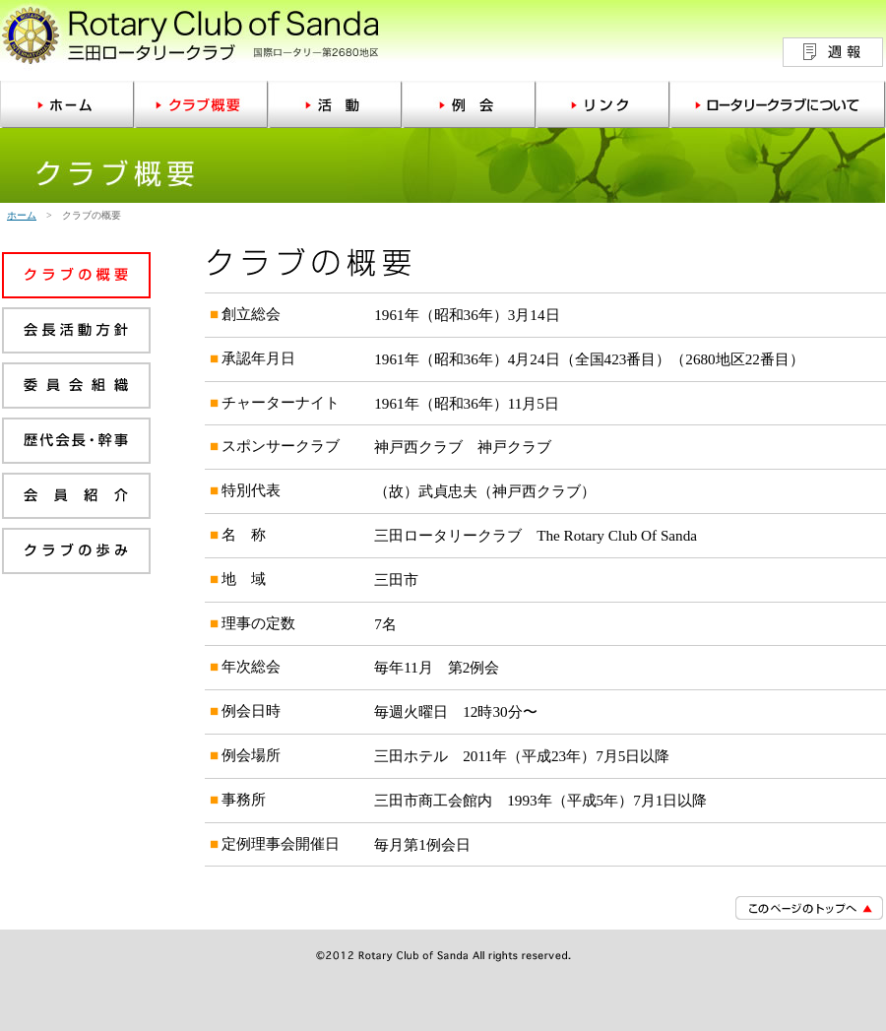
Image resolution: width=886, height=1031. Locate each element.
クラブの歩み (76, 555)
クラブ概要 (201, 104)
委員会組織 (76, 390)
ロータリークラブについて (777, 104)
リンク (602, 104)
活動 (335, 104)
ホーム (67, 104)
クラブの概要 (76, 279)
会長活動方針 (76, 334)
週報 (833, 52)
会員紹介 (76, 500)
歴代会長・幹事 (76, 445)
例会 (469, 104)
